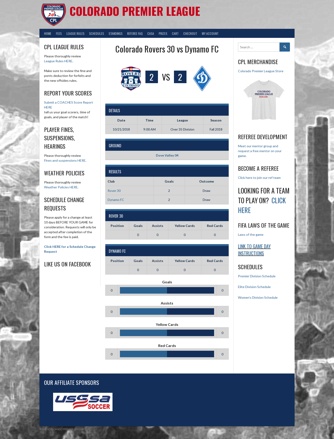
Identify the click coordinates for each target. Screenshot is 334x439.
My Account (210, 33)
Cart (175, 33)
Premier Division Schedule (257, 276)
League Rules (75, 33)
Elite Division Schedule (254, 287)
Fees (59, 33)
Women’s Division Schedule (258, 297)
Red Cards (215, 226)
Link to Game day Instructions (254, 250)
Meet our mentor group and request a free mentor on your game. (260, 151)
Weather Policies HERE (61, 187)
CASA (150, 33)
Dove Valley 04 (167, 155)
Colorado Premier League (135, 11)
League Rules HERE (58, 61)
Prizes (163, 33)
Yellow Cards (185, 226)
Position (117, 226)
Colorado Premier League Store (260, 71)
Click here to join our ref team (259, 178)
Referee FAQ (135, 33)
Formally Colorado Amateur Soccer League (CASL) (260, 429)
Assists (157, 226)
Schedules (96, 33)
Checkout (190, 33)
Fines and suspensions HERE (65, 160)
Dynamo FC (116, 200)
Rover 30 (114, 191)
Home (47, 33)
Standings (115, 33)
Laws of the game (250, 234)
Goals (138, 226)
